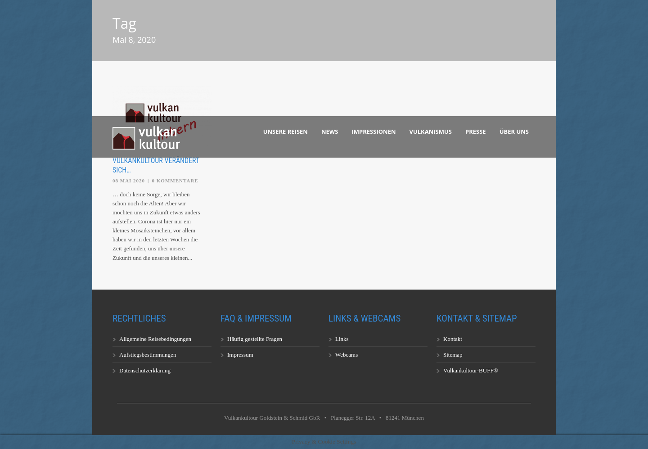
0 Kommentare (175, 180)
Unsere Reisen (285, 131)
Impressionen (374, 131)
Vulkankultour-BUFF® (470, 370)
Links (342, 339)
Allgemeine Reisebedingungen (155, 339)
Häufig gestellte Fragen (254, 339)
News (329, 131)
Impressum (240, 354)
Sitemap (453, 354)
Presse (475, 131)
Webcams (346, 354)
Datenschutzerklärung (145, 370)
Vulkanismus (431, 131)
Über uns (514, 131)
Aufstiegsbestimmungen (147, 354)
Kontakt (452, 339)
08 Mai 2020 (128, 180)
